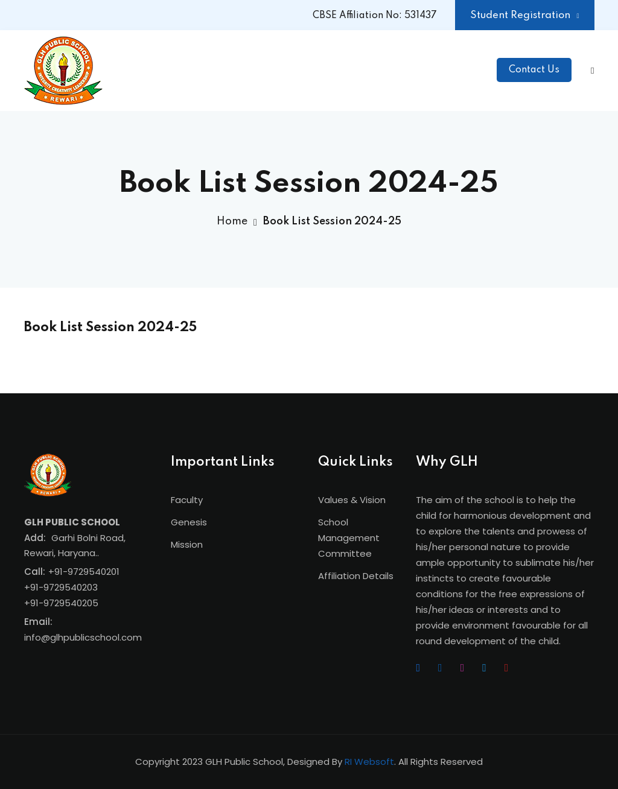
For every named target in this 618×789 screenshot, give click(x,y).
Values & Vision (352, 499)
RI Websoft (369, 761)
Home (232, 221)
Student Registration (524, 15)
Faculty (187, 499)
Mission (187, 544)
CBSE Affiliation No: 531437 (375, 16)
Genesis (189, 522)
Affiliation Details (355, 575)
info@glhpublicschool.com (83, 637)
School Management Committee (349, 538)
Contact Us (534, 70)
